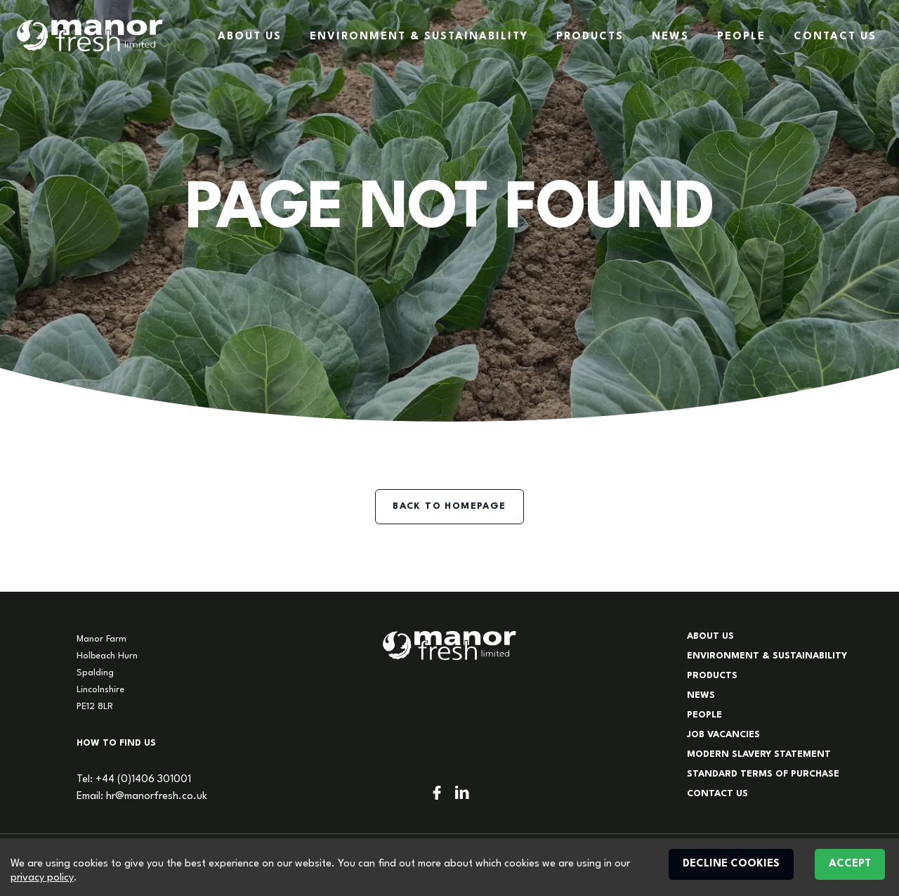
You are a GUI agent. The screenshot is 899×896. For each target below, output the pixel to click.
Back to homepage (449, 506)
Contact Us (835, 37)
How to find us (116, 743)
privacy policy (42, 878)
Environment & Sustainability (419, 37)
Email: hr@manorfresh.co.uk (142, 796)
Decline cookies (731, 864)
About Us (250, 37)
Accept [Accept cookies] (850, 864)
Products (590, 37)
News (670, 37)
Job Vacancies (723, 734)
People (741, 37)
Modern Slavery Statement (759, 754)
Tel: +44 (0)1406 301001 (134, 779)
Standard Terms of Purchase (763, 774)
